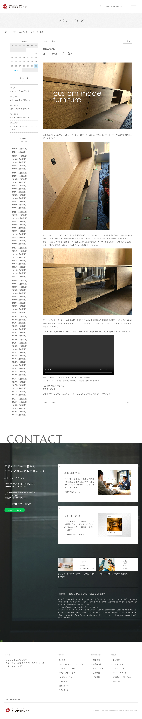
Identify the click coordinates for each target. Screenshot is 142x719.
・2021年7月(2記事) (18, 260)
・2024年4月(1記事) (18, 165)
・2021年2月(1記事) (18, 273)
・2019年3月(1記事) (18, 329)
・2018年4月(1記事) (18, 365)
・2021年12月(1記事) (18, 247)
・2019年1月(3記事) (18, 335)
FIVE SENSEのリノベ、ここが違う (72, 664)
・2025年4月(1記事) (18, 151)
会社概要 (116, 660)
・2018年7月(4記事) (18, 355)
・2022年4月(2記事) (18, 237)
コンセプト (63, 660)
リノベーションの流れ (67, 668)
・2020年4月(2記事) (18, 306)
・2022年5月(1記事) (18, 234)
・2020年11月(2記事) (18, 283)
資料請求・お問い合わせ (122, 677)
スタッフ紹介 (118, 664)
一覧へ (127, 41)
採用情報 (96, 677)
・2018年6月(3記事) (18, 358)
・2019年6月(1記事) (18, 319)
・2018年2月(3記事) (18, 371)
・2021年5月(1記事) (18, 263)
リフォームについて (66, 681)
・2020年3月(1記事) (18, 309)
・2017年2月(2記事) (18, 394)
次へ (53, 41)
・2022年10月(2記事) (18, 218)
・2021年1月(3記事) (18, 276)
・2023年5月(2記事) (18, 195)
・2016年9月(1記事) (18, 405)
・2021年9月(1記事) (18, 254)
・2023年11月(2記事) (18, 175)
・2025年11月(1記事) (18, 148)
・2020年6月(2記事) (18, 299)
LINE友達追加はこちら (15, 510)
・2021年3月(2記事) (18, 270)
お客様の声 (97, 664)
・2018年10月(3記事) (18, 346)
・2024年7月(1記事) (18, 159)
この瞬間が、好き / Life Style (70, 677)
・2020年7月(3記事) (18, 296)
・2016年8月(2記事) (18, 408)
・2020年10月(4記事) (18, 287)
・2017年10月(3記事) (18, 378)
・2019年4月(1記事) (18, 326)
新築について (64, 686)
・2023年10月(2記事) (18, 179)
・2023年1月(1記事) (18, 207)
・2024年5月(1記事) (18, 162)
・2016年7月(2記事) (18, 411)
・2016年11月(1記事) (18, 398)
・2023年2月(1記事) (18, 204)
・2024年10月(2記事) (18, 156)
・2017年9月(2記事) (18, 382)
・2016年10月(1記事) (18, 401)
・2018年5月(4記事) (18, 362)
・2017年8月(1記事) (18, 385)
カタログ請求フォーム (74, 535)
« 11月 (16, 70)
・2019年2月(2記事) (18, 332)
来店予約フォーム (72, 492)
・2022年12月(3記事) (18, 211)
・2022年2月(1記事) (18, 243)
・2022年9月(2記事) (18, 221)
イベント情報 (98, 668)
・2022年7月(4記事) (18, 227)
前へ (45, 41)
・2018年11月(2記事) (18, 342)
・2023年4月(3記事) (18, 198)
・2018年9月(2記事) (18, 349)
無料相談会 (117, 681)
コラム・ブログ (119, 668)
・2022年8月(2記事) (18, 224)
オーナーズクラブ (119, 673)
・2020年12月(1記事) (18, 280)
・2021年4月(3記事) (18, 267)
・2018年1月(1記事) (18, 374)
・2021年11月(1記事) (18, 251)
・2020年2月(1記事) (18, 312)
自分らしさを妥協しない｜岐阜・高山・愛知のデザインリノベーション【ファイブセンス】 (25, 662)
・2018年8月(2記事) (18, 352)
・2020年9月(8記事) (18, 290)
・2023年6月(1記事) (18, 191)
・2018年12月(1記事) (18, 339)
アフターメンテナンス (67, 673)
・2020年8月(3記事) (18, 293)
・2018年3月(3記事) (18, 368)
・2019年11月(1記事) (18, 316)
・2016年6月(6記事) (18, 414)
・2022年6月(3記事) (18, 231)
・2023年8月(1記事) (18, 185)
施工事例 (96, 660)
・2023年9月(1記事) (18, 182)
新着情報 (96, 673)
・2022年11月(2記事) (18, 215)
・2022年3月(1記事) (18, 240)
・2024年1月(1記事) (18, 168)
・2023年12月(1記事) (18, 172)
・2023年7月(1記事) (18, 188)
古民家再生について (66, 690)
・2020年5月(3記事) (18, 302)
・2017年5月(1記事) (18, 391)
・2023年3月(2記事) (18, 201)
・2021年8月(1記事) (18, 257)
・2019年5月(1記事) (18, 322)
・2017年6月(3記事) (18, 388)
